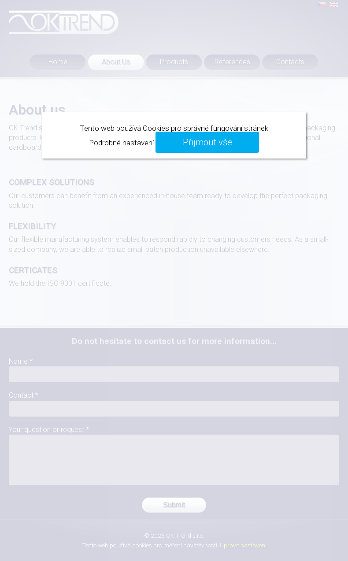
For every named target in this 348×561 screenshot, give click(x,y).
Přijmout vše (207, 142)
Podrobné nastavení (121, 142)
